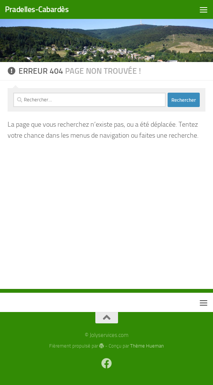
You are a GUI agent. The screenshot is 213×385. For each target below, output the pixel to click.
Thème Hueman (147, 346)
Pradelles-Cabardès (36, 9)
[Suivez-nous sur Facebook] (106, 363)
